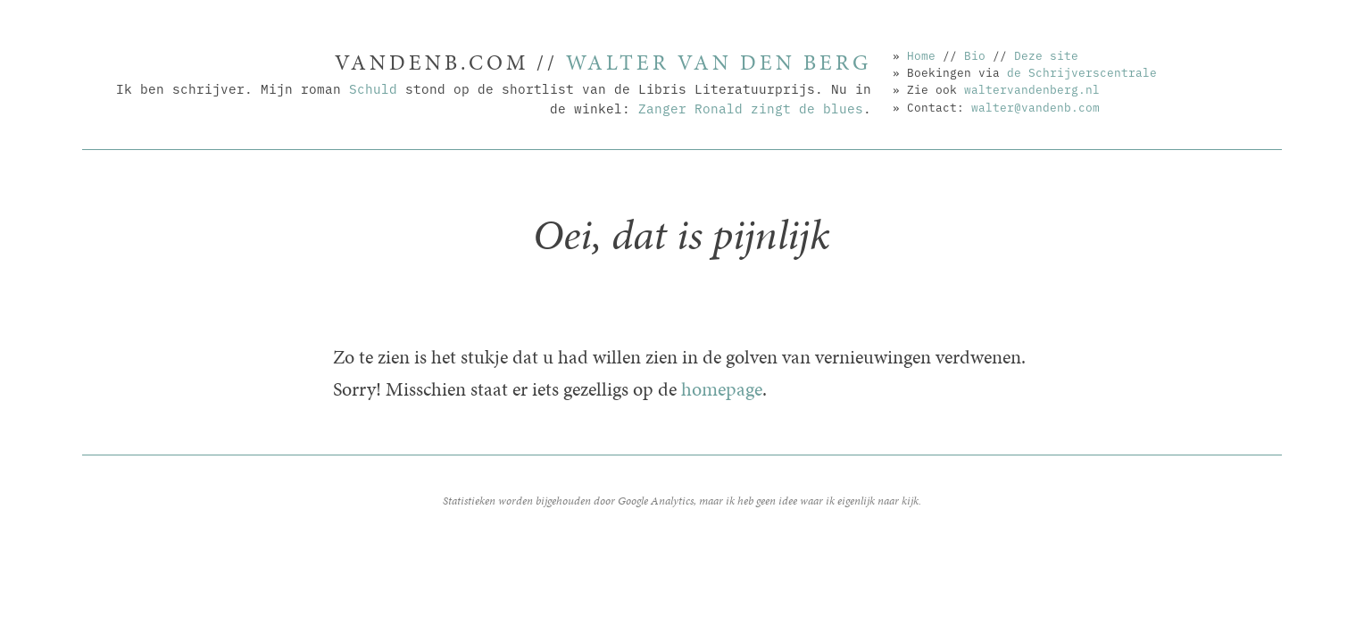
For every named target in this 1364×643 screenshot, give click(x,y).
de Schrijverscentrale (1082, 71)
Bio (975, 54)
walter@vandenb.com (1035, 106)
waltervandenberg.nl (1032, 88)
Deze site (1046, 54)
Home (921, 54)
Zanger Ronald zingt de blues (750, 107)
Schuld (373, 88)
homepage (721, 389)
